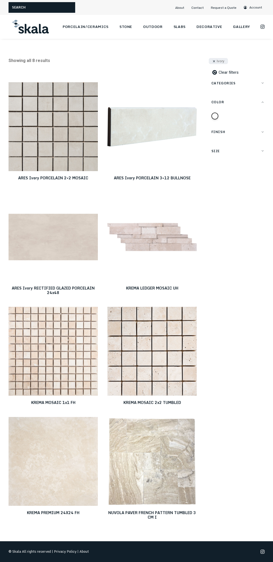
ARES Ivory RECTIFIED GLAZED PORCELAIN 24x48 (53, 290)
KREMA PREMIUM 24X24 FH (53, 513)
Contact (197, 7)
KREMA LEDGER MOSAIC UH (152, 288)
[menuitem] (181, 7)
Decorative (209, 27)
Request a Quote (223, 7)
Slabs (180, 27)
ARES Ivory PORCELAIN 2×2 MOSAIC (53, 178)
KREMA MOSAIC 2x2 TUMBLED (152, 402)
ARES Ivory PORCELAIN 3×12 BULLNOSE (152, 178)
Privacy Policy (65, 551)
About (179, 7)
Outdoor (153, 27)
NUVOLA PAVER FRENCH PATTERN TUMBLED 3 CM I (152, 515)
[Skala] (30, 27)
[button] (253, 7)
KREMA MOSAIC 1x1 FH (53, 402)
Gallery (241, 27)
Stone (125, 27)
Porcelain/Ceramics (86, 27)
